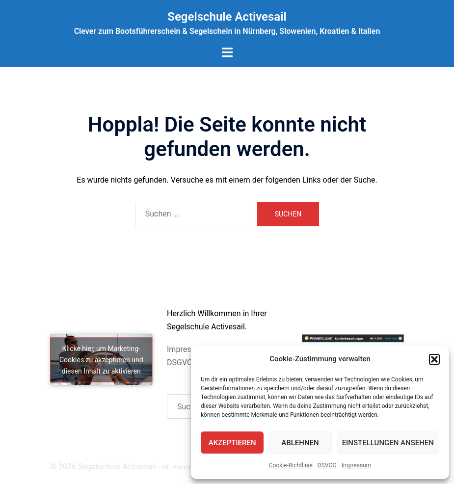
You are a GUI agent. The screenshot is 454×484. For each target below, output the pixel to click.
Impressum (356, 465)
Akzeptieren (232, 442)
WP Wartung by (187, 467)
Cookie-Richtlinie (291, 465)
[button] (434, 359)
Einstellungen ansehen (388, 442)
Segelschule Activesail (226, 17)
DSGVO (179, 362)
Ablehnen (300, 442)
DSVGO (327, 465)
